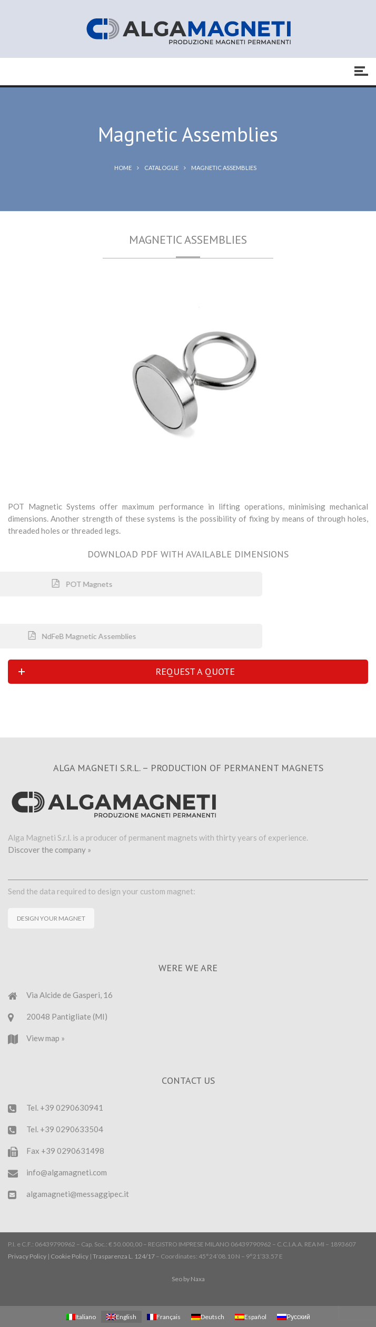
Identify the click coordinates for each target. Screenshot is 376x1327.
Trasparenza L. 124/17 (124, 1256)
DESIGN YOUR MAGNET (51, 918)
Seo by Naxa (188, 1279)
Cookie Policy (69, 1256)
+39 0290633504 (71, 1129)
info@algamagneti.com (66, 1172)
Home (123, 167)
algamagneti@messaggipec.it (77, 1194)
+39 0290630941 (71, 1107)
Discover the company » (49, 849)
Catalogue (161, 167)
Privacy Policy (27, 1256)
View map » (45, 1038)
